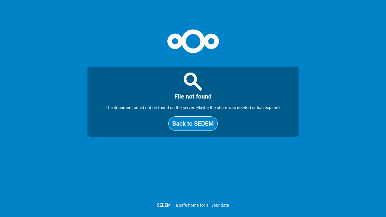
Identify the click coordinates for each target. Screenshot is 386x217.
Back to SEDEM (193, 123)
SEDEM (164, 205)
